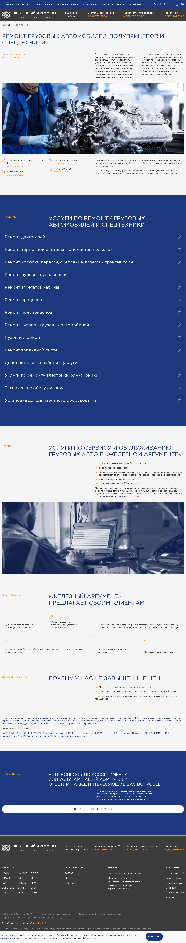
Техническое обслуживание (92, 721)
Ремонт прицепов (88, 718)
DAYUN (99, 733)
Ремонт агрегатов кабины (65, 721)
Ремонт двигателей (125, 718)
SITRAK (108, 733)
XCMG (21, 893)
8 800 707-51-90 (97, 16)
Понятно (154, 937)
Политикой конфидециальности (83, 938)
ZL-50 (34, 893)
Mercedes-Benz (87, 733)
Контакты (135, 4)
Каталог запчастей (15, 4)
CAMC (158, 733)
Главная (6, 25)
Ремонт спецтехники (54, 724)
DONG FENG (26, 733)
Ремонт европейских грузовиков (69, 736)
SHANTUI (22, 888)
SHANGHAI (36, 883)
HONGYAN (168, 733)
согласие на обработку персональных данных (22, 938)
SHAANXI (25, 736)
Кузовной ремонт (136, 721)
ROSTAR (69, 873)
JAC (50, 736)
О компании (90, 4)
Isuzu (122, 733)
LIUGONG (22, 883)
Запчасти (8, 868)
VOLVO (37, 733)
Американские (50, 733)
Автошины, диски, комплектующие (124, 873)
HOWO (5, 873)
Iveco (129, 733)
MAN (75, 733)
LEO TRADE (71, 883)
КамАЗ (144, 733)
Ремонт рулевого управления (37, 721)
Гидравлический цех (91, 724)
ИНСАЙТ (41, 923)
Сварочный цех (73, 724)
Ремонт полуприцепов (12, 718)
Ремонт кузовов (106, 718)
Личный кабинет (161, 4)
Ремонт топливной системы (160, 721)
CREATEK (70, 878)
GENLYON (7, 736)
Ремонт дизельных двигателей (39, 718)
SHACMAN (13, 733)
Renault (62, 733)
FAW (4, 733)
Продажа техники (67, 4)
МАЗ (151, 733)
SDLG (20, 878)
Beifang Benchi (39, 736)
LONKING (22, 873)
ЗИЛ (116, 733)
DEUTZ (34, 873)
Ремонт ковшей (163, 718)
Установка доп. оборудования (28, 724)
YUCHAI (34, 878)
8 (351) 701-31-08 (174, 16)
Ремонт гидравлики (117, 721)
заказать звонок (15, 174)
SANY (16, 736)
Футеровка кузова (145, 718)
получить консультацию (93, 809)
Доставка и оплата (113, 4)
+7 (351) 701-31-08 (62, 169)
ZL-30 (34, 888)
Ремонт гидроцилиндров (67, 718)
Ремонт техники (42, 4)
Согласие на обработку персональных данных (100, 914)
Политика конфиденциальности (55, 914)
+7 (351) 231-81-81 (15, 172)
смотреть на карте (16, 166)
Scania (136, 733)
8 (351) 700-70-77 (133, 16)
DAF (69, 733)
